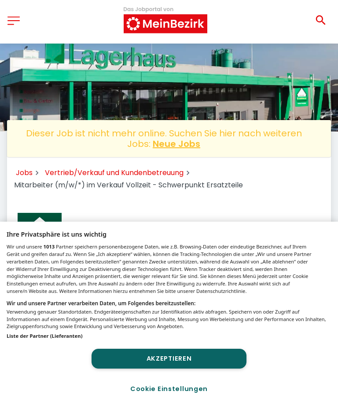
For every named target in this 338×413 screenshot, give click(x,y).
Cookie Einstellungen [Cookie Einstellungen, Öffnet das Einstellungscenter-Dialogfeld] (169, 388)
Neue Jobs (176, 144)
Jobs (24, 173)
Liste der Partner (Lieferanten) (45, 336)
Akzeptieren (169, 358)
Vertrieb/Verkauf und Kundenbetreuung (114, 173)
